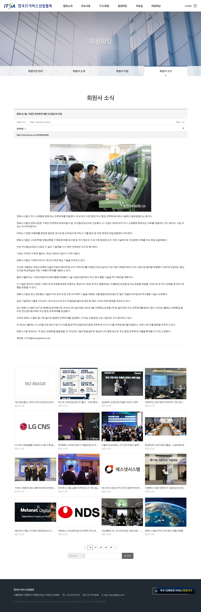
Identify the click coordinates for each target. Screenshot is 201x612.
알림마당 (122, 6)
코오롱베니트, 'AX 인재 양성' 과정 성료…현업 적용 (125, 530)
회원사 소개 (79, 71)
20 (111, 547)
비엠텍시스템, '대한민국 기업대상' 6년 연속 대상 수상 (170, 488)
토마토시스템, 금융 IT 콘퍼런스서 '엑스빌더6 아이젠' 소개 (85, 488)
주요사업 (85, 6)
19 (106, 547)
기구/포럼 (104, 6)
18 (100, 547)
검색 (129, 556)
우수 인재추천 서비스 (176, 590)
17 (95, 547)
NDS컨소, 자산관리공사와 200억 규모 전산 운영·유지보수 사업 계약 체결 (92, 530)
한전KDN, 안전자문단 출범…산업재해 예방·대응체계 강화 (172, 445)
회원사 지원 (122, 71)
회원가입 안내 (35, 71)
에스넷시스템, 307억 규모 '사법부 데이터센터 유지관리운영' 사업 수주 (134, 488)
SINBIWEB (101, 601)
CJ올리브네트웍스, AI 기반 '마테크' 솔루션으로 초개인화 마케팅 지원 (134, 445)
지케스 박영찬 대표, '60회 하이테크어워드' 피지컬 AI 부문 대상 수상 (46, 488)
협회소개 (67, 6)
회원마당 (156, 6)
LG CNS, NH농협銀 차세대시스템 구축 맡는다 (36, 445)
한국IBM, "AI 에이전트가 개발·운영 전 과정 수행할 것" (83, 445)
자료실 (139, 6)
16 (90, 547)
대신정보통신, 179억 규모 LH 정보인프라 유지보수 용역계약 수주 (45, 402)
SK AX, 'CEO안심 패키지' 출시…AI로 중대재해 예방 (82, 402)
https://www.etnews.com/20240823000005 (33, 134)
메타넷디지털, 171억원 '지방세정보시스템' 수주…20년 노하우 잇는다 (47, 530)
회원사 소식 (166, 71)
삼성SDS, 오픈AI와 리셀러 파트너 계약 (120, 402)
